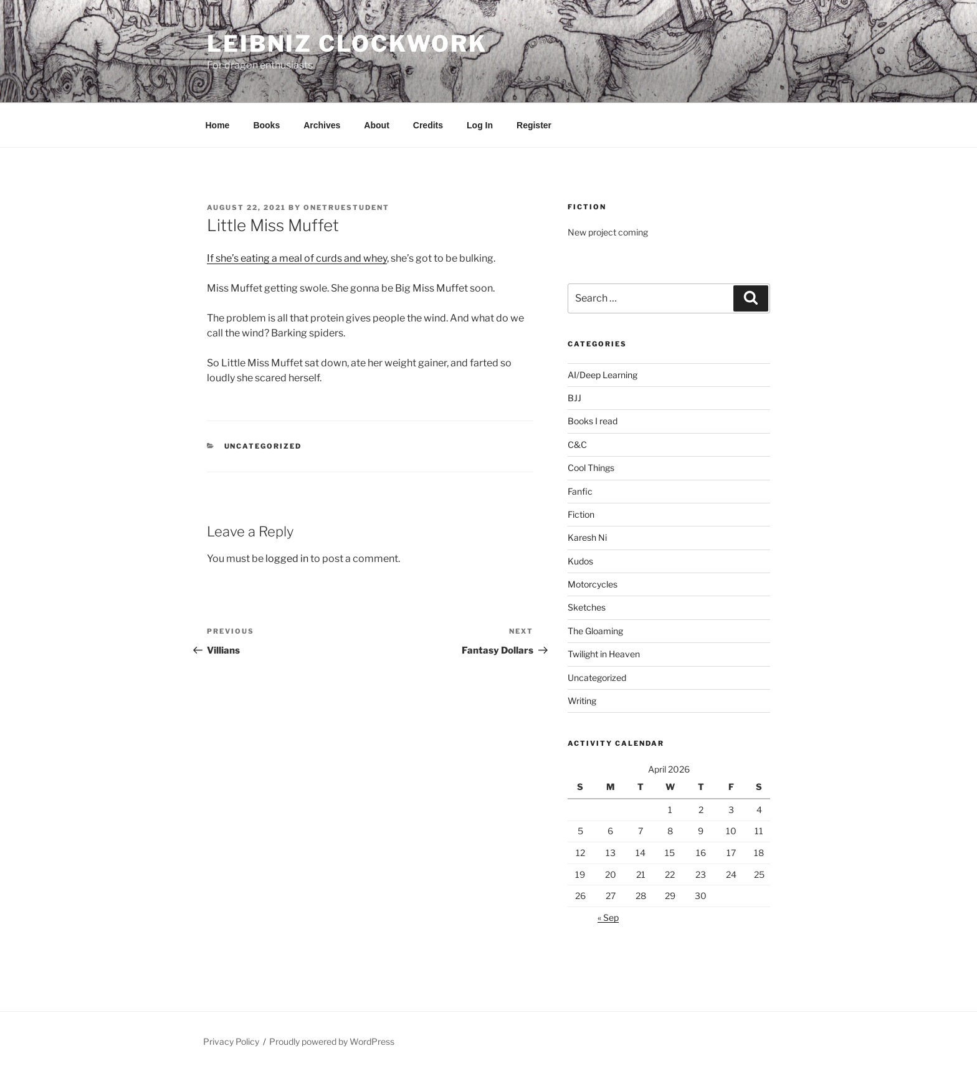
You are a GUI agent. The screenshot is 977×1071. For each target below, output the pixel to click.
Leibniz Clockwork (347, 43)
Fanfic (580, 491)
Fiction (581, 514)
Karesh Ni (587, 537)
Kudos (580, 561)
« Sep (608, 917)
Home (218, 125)
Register (534, 125)
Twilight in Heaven (604, 654)
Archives (321, 125)
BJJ (574, 398)
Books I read (592, 421)
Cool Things (591, 467)
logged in (286, 558)
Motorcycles (592, 584)
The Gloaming (595, 631)
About (376, 125)
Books (266, 125)
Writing (582, 700)
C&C (577, 444)
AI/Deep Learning (602, 374)
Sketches (587, 607)
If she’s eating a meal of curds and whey (297, 258)
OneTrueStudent (346, 207)
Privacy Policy (231, 1041)
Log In (480, 125)
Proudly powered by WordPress (331, 1041)
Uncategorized (263, 446)
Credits (428, 125)
